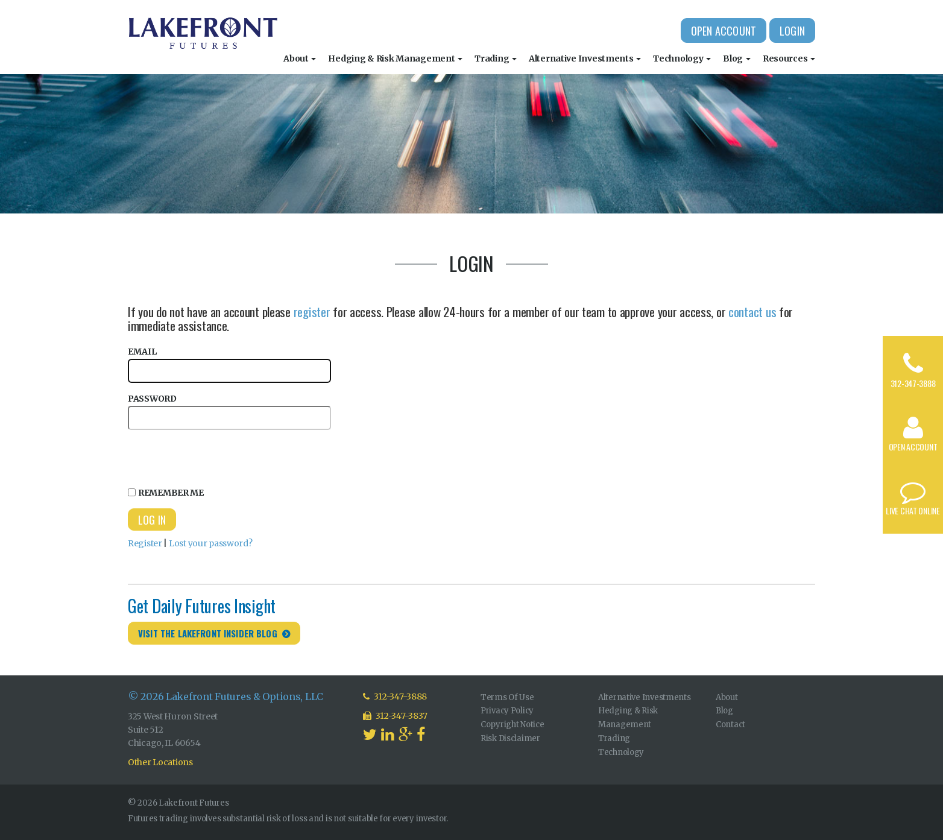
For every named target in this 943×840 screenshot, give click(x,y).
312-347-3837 (395, 715)
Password (229, 411)
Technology (682, 58)
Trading (496, 58)
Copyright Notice (512, 724)
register (312, 311)
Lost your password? (211, 543)
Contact (730, 724)
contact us (752, 311)
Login (792, 31)
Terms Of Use (507, 697)
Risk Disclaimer (510, 738)
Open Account (723, 31)
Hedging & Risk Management (395, 58)
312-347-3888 (913, 383)
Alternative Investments (585, 58)
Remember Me (166, 492)
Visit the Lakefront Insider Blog (207, 633)
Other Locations (160, 762)
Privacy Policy (507, 711)
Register (145, 543)
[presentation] (219, 456)
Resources (789, 58)
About (299, 58)
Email (229, 364)
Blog (737, 58)
